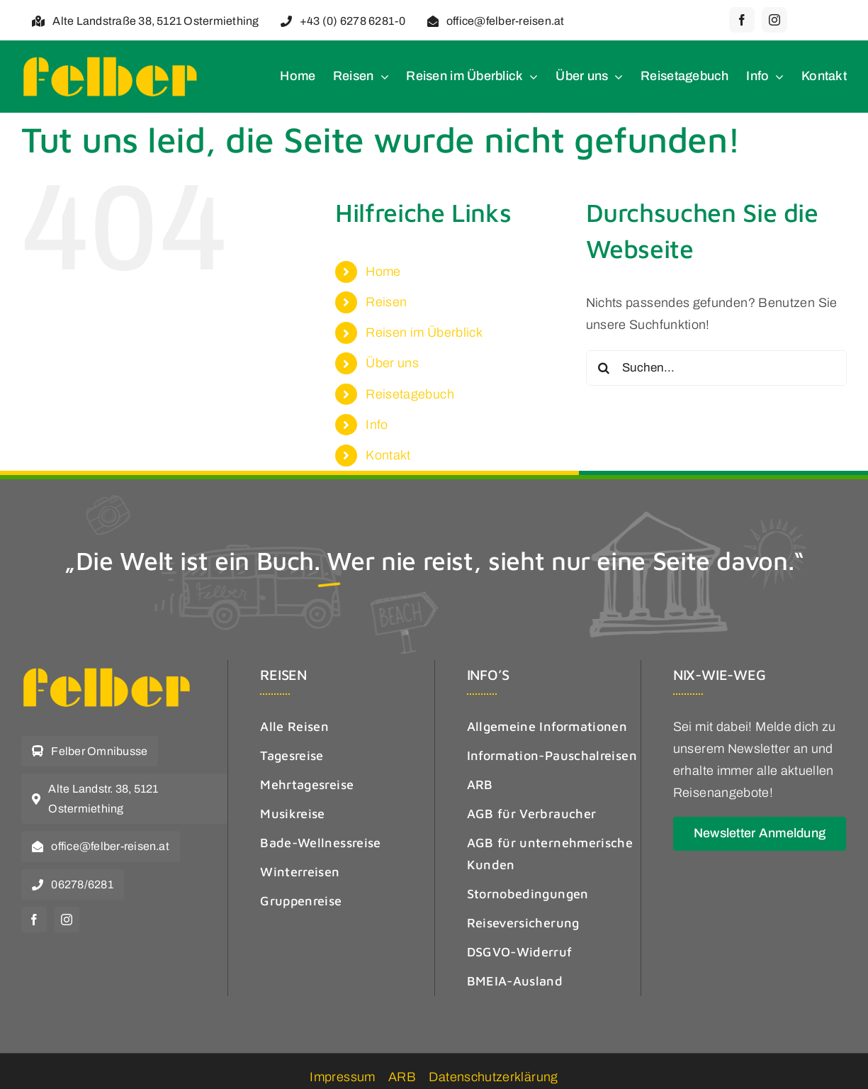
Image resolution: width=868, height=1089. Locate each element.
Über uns (392, 363)
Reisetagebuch (410, 394)
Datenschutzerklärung (493, 1077)
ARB (402, 1077)
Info (377, 425)
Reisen (386, 302)
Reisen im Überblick (424, 332)
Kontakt (388, 455)
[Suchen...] (716, 368)
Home (383, 271)
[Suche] (603, 368)
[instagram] (774, 20)
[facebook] (742, 20)
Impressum (342, 1077)
